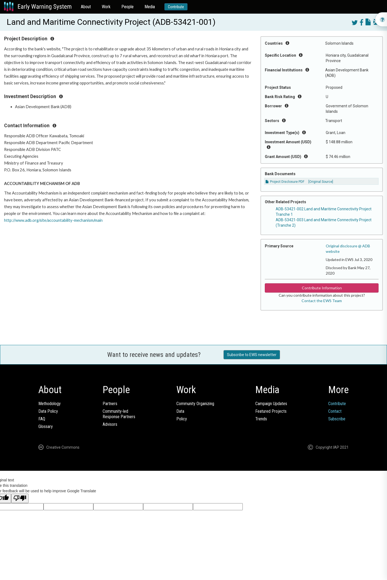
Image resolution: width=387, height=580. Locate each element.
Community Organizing (195, 403)
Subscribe (336, 418)
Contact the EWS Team (322, 300)
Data (180, 411)
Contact (335, 411)
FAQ (41, 418)
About (86, 6)
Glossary (45, 426)
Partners (110, 403)
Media (150, 6)
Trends (261, 418)
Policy (181, 418)
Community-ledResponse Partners (119, 414)
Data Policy (48, 411)
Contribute (176, 7)
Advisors (110, 424)
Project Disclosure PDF (285, 182)
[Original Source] (320, 182)
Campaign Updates (271, 403)
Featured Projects (271, 411)
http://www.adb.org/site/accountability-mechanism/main (53, 220)
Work (106, 6)
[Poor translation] (20, 498)
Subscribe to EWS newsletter (252, 355)
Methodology (49, 403)
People (127, 6)
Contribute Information (322, 288)
